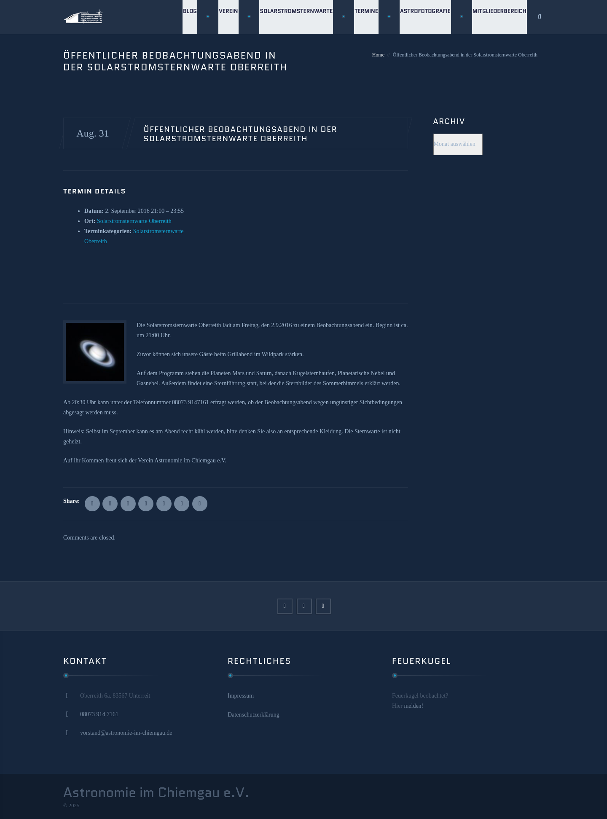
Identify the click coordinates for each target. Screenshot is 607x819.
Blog (186, 17)
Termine (364, 17)
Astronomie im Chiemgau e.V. (156, 792)
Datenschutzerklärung (253, 715)
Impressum (241, 696)
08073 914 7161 (99, 714)
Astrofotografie (424, 17)
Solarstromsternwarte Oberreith (134, 221)
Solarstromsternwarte (293, 17)
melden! (413, 706)
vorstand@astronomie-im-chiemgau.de (126, 733)
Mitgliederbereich (499, 17)
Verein (225, 17)
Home (378, 55)
